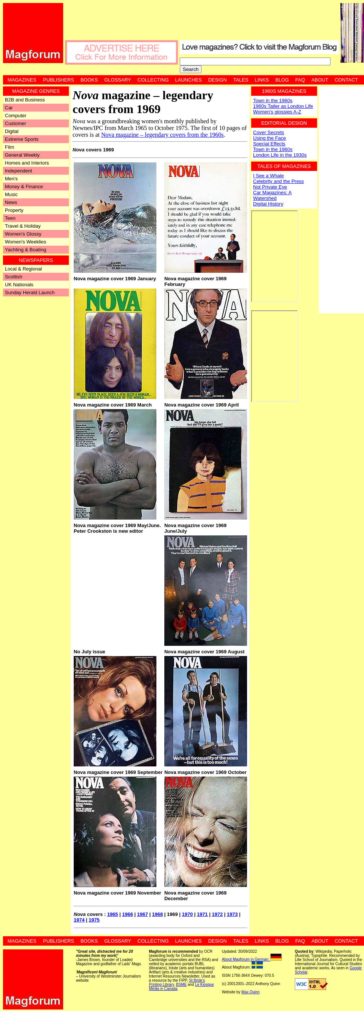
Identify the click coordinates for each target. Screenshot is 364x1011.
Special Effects (269, 144)
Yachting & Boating (25, 249)
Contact (346, 80)
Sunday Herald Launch (30, 292)
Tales (240, 80)
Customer (15, 123)
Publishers (58, 80)
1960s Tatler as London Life (283, 106)
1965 (112, 914)
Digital (11, 131)
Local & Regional (23, 269)
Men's (11, 178)
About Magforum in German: (252, 959)
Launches (188, 80)
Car (9, 107)
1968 (157, 914)
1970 (187, 914)
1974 (79, 920)
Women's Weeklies (25, 242)
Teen (10, 218)
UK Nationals (19, 284)
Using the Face (269, 138)
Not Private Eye (270, 187)
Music (11, 194)
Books (89, 80)
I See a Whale (268, 175)
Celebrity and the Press (278, 181)
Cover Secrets (268, 132)
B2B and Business (25, 100)
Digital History (268, 204)
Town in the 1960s (273, 100)
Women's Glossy (23, 234)
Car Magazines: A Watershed (272, 195)
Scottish (13, 277)
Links (262, 80)
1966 (127, 914)
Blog (282, 80)
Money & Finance (24, 186)
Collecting (153, 80)
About (319, 80)
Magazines (22, 80)
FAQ (300, 80)
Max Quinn (250, 992)
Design (217, 80)
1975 (94, 920)
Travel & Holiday (23, 226)
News (11, 202)
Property (14, 210)
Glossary (117, 80)
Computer (15, 115)
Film (9, 147)
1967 (142, 914)
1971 (202, 914)
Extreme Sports (22, 139)
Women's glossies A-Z (277, 112)
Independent (18, 171)
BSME (181, 984)
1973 (232, 914)
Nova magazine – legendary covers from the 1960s (162, 134)
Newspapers (36, 260)
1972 (217, 914)
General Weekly (22, 155)
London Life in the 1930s (279, 155)
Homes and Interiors (27, 163)
